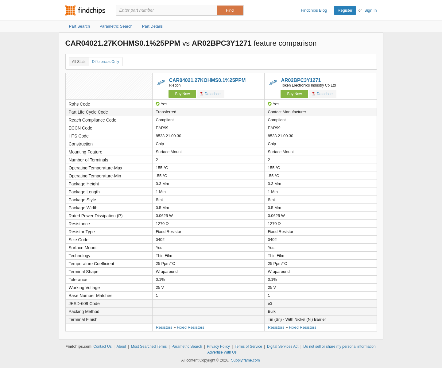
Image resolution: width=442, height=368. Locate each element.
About (121, 346)
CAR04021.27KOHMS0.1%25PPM (207, 80)
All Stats (79, 62)
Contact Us (102, 346)
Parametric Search (187, 346)
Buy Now (182, 94)
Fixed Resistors (190, 327)
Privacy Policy (218, 346)
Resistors (164, 327)
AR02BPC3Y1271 (301, 80)
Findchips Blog (314, 10)
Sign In (370, 10)
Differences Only (105, 62)
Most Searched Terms (149, 346)
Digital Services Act (283, 346)
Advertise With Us (222, 352)
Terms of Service (248, 346)
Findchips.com (85, 10)
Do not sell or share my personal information (339, 346)
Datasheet (211, 93)
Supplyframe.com (245, 360)
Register (345, 10)
